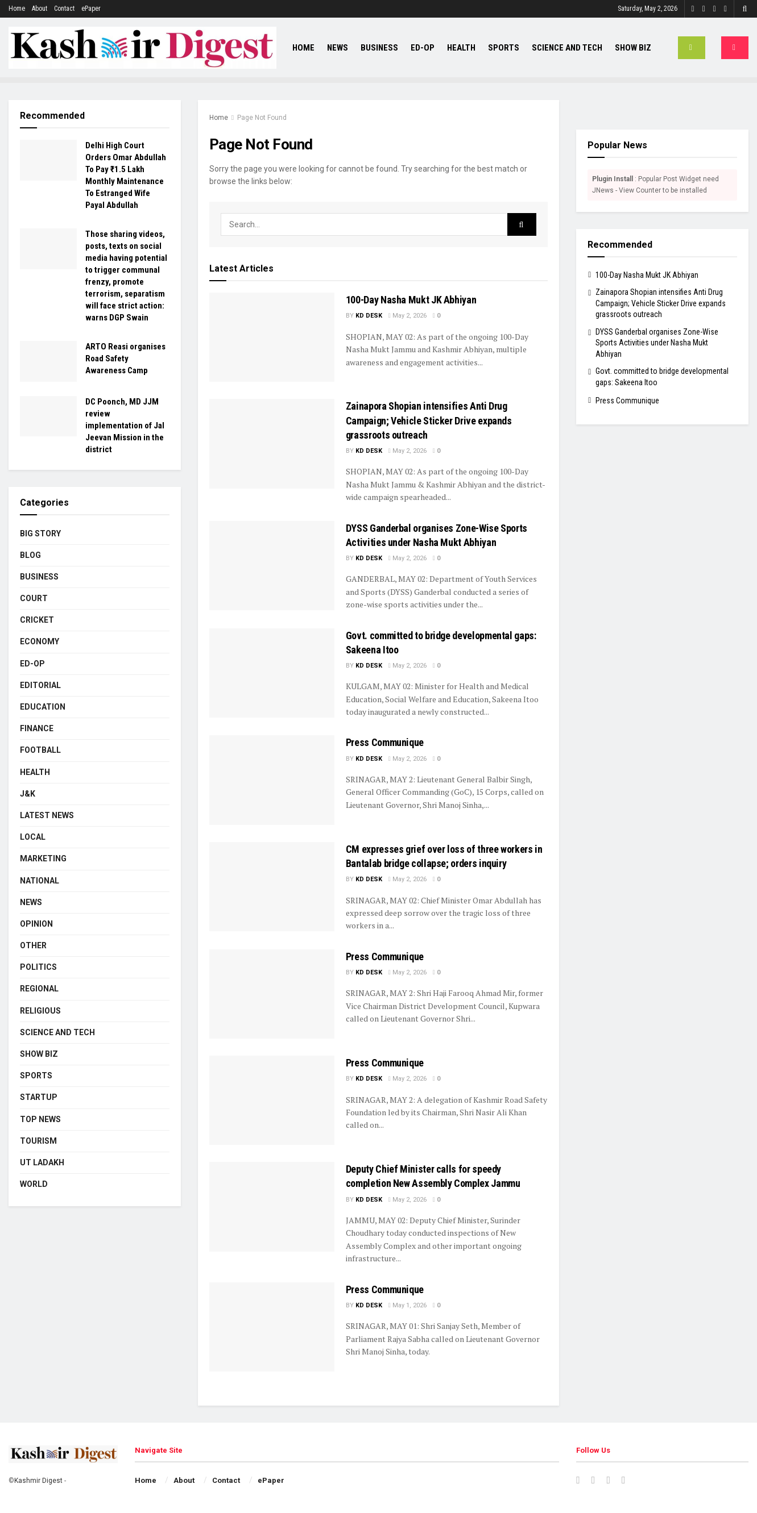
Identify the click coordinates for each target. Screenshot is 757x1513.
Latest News (47, 815)
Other (33, 945)
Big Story (40, 533)
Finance (36, 728)
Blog (30, 555)
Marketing (43, 858)
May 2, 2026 (407, 315)
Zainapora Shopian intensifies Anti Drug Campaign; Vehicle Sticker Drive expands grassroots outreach (429, 420)
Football (40, 750)
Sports (503, 48)
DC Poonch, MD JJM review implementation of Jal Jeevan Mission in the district (124, 426)
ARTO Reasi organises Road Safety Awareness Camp (125, 358)
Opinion (36, 923)
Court (34, 598)
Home (17, 8)
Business (379, 48)
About (39, 8)
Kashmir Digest (38, 1481)
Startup (38, 1097)
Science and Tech (567, 48)
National (39, 880)
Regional (39, 988)
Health (461, 48)
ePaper (91, 8)
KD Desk (368, 315)
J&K (27, 793)
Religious (40, 1010)
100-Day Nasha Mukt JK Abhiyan (411, 300)
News (337, 48)
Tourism (38, 1140)
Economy (39, 641)
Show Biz (633, 48)
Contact (64, 8)
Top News (40, 1119)
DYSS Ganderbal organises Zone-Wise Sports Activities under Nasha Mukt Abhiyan (656, 343)
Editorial (40, 685)
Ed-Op (423, 48)
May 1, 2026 (407, 1305)
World (34, 1184)
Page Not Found (262, 118)
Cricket (37, 619)
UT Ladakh (42, 1162)
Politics (38, 967)
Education (42, 706)
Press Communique (385, 742)
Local (32, 836)
